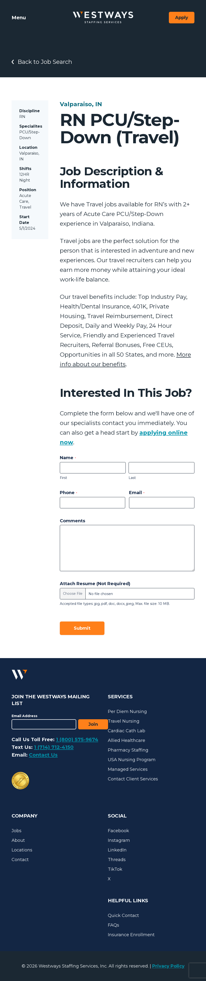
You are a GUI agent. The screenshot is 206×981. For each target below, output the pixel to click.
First (63, 478)
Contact (20, 859)
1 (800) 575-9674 (77, 739)
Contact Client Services (133, 779)
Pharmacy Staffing (128, 750)
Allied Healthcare (126, 740)
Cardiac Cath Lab (126, 730)
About (18, 840)
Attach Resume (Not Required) (95, 583)
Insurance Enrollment (131, 934)
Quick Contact (123, 915)
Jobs (16, 830)
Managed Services (128, 769)
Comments (72, 520)
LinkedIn (117, 850)
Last (132, 478)
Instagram (119, 840)
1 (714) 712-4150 (54, 747)
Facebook (118, 830)
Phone (68, 492)
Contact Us (43, 755)
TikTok (115, 869)
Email (136, 492)
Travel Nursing (123, 721)
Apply (181, 17)
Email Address (24, 716)
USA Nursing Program (132, 759)
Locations (22, 850)
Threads (117, 859)
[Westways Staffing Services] (103, 17)
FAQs (113, 925)
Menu (19, 17)
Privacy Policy (168, 966)
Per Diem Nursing (127, 711)
